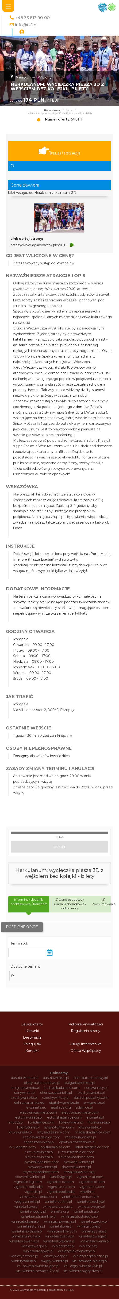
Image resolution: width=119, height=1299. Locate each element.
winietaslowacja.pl (92, 1236)
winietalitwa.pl (61, 1226)
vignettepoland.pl (61, 1192)
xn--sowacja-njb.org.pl (90, 1261)
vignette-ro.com (61, 1187)
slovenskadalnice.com (76, 1157)
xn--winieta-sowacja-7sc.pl (37, 1271)
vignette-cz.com (60, 1182)
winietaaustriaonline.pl (38, 1216)
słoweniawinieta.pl (30, 1177)
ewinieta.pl (95, 1117)
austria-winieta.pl (24, 1078)
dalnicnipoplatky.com (91, 1097)
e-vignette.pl (94, 1102)
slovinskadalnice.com (42, 1162)
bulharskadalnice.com (62, 1088)
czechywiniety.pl (55, 1097)
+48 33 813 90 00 (32, 17)
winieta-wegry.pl (91, 1206)
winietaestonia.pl (31, 1226)
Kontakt (32, 1051)
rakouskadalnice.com (92, 1147)
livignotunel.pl (28, 1127)
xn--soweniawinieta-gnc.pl (38, 1266)
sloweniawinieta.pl (76, 1167)
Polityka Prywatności (86, 1024)
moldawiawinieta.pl (80, 1137)
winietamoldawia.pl (27, 1231)
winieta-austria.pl (58, 1201)
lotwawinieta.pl (20, 1132)
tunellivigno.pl (61, 1177)
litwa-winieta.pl (71, 1122)
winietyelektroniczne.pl (77, 1251)
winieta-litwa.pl (26, 1206)
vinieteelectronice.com (80, 1197)
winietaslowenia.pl (24, 1241)
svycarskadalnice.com (41, 1172)
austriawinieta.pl (56, 1078)
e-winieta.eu (36, 1107)
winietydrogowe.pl (38, 1251)
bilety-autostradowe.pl (42, 1083)
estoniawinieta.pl (28, 1117)
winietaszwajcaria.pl (59, 1241)
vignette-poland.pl (28, 1187)
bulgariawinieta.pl (26, 1088)
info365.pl (15, 1122)
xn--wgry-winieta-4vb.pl (83, 1266)
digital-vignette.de (64, 1102)
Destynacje (32, 1037)
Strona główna (52, 110)
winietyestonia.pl (24, 1256)
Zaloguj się (32, 1044)
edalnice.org (61, 1107)
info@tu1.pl (26, 24)
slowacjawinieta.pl (42, 1167)
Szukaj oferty (32, 1024)
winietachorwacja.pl (60, 1221)
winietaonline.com (62, 1231)
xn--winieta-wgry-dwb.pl (82, 1271)
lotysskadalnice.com (53, 1132)
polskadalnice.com (56, 1147)
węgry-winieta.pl (54, 1261)
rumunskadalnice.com (76, 1152)
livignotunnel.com (59, 1127)
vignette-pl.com (92, 1182)
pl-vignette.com (23, 1147)
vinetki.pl (87, 1192)
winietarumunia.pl (26, 1236)
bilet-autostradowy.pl (91, 1078)
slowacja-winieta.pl (79, 1162)
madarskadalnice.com (93, 1132)
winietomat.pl (63, 1246)
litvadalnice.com (41, 1122)
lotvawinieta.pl (90, 1127)
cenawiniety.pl (95, 1088)
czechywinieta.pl (24, 1097)
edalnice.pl (84, 1107)
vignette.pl (33, 1192)
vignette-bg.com (28, 1182)
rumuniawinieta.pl (39, 1152)
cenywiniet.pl (24, 1093)
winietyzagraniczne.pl (90, 1256)
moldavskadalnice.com (41, 1137)
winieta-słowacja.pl (58, 1206)
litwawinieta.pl (99, 1122)
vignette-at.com (90, 1177)
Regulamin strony (85, 1031)
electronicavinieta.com (38, 1112)
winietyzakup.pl (24, 1261)
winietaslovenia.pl (59, 1236)
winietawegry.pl (34, 1246)
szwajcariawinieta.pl (79, 1172)
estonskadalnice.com (64, 1117)
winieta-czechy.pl (91, 1201)
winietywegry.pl (55, 1256)
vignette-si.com (92, 1187)
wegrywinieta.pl (27, 1201)
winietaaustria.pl (86, 1211)
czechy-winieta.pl (91, 1093)
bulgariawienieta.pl (80, 1083)
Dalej (59, 847)
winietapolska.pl (94, 1231)
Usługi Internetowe (86, 1044)
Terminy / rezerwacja (59, 151)
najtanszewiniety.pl (38, 1142)
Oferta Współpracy (85, 1051)
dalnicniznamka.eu (29, 1102)
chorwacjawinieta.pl (56, 1093)
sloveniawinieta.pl (39, 1157)
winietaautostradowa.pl (80, 1216)
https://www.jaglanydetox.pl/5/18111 (39, 245)
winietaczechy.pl (94, 1221)
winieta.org (60, 1211)
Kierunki (32, 1031)
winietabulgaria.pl (25, 1221)
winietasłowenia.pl (94, 1241)
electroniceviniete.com (80, 1112)
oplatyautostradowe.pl (77, 1142)
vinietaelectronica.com (38, 1197)
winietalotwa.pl (89, 1226)
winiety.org (88, 1246)
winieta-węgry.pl (32, 1211)
